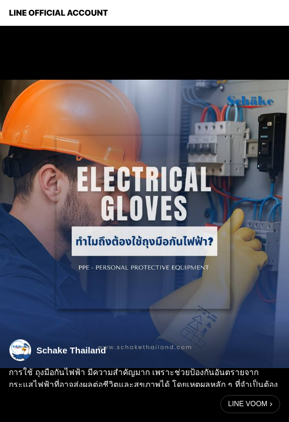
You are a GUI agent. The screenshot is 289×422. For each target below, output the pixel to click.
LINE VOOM (247, 404)
